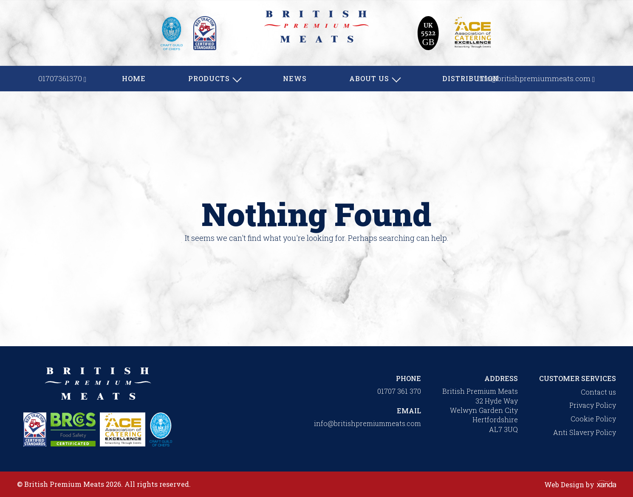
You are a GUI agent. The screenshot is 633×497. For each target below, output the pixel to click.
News (295, 78)
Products (209, 78)
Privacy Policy (592, 405)
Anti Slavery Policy (584, 432)
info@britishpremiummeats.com (367, 423)
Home (134, 78)
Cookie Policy (593, 418)
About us (369, 78)
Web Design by (580, 484)
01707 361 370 (399, 391)
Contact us (598, 391)
